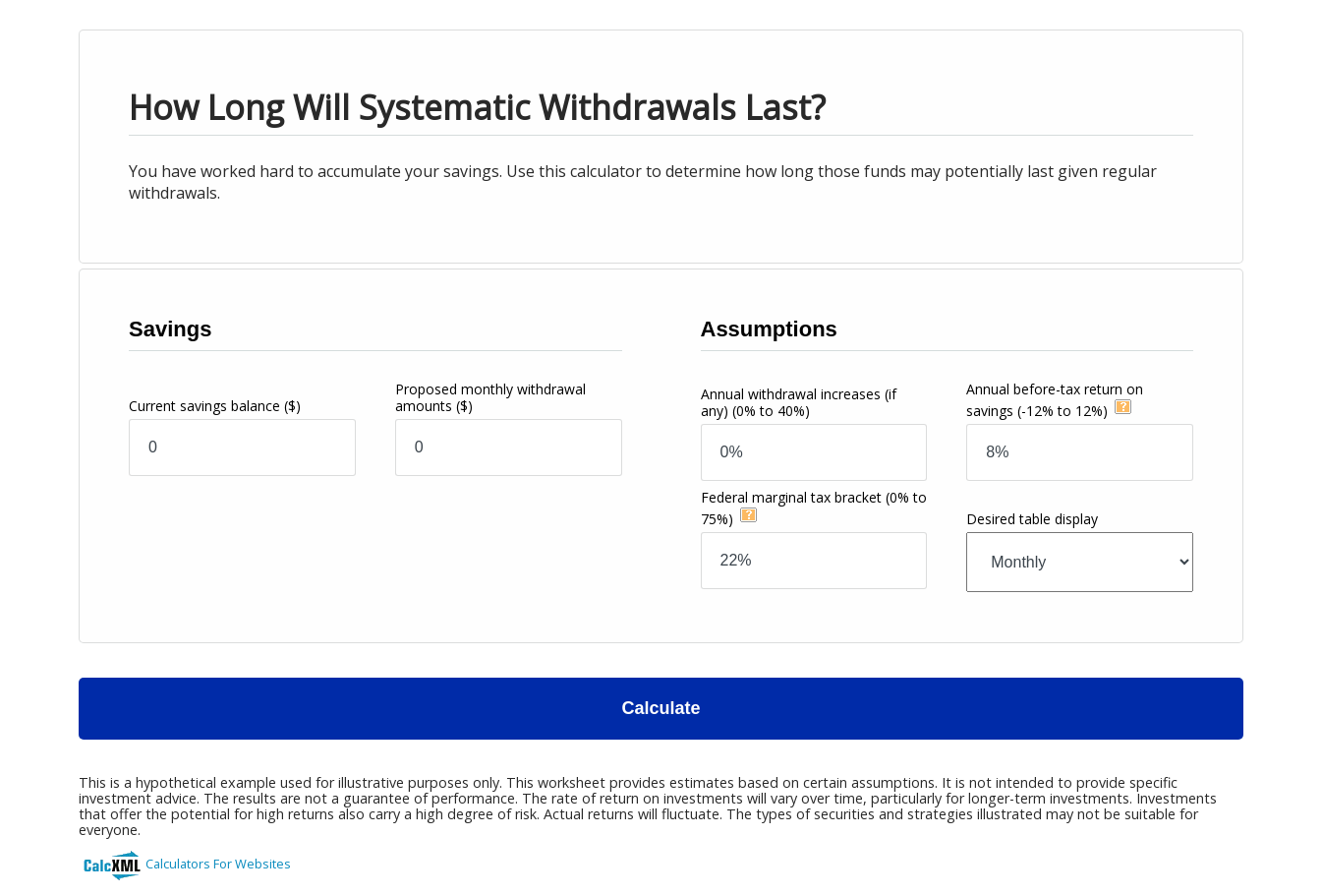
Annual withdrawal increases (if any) (798, 402)
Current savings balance (215, 405)
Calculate (660, 708)
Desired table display (1032, 518)
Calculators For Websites (218, 863)
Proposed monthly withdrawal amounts (490, 397)
